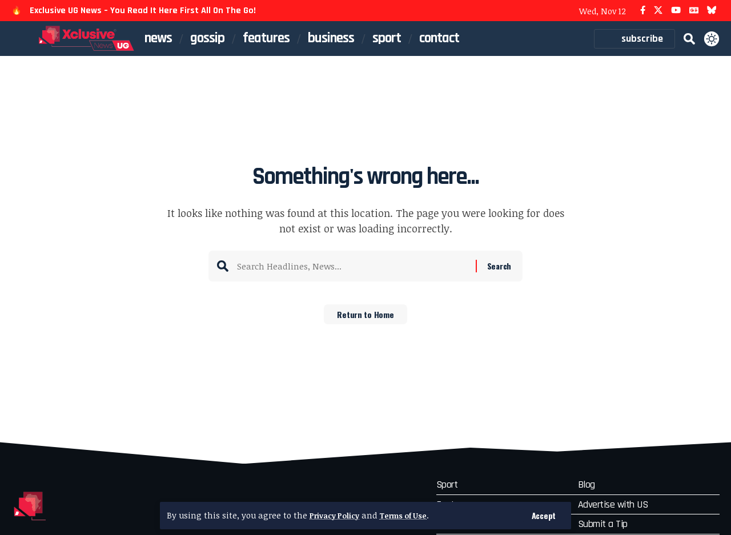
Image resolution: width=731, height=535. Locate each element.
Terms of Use (412, 515)
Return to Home (366, 318)
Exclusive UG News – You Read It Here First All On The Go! (143, 11)
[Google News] (693, 10)
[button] (542, 515)
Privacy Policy (338, 515)
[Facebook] (642, 10)
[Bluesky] (712, 10)
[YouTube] (676, 10)
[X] (658, 10)
